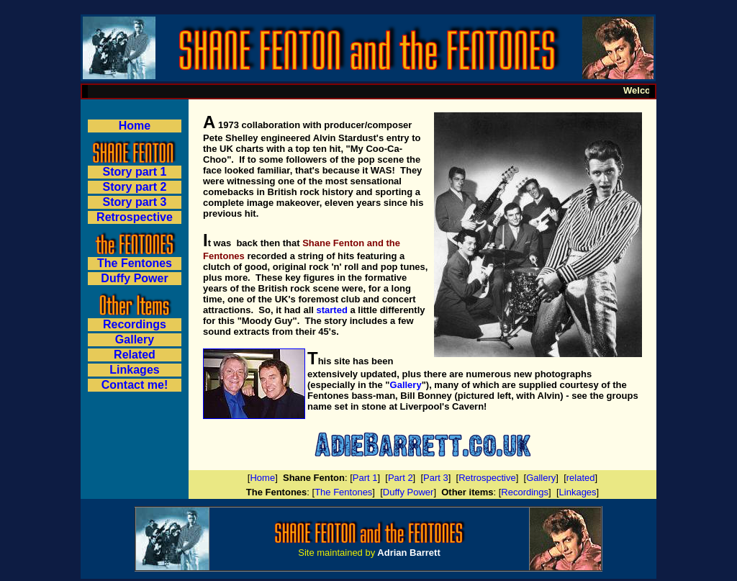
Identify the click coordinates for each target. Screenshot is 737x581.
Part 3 (435, 477)
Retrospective (134, 217)
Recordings (524, 492)
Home (134, 126)
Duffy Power (134, 278)
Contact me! (134, 385)
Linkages (578, 492)
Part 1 (365, 477)
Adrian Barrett (408, 552)
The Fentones (343, 492)
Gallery (406, 384)
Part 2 (400, 477)
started (331, 310)
